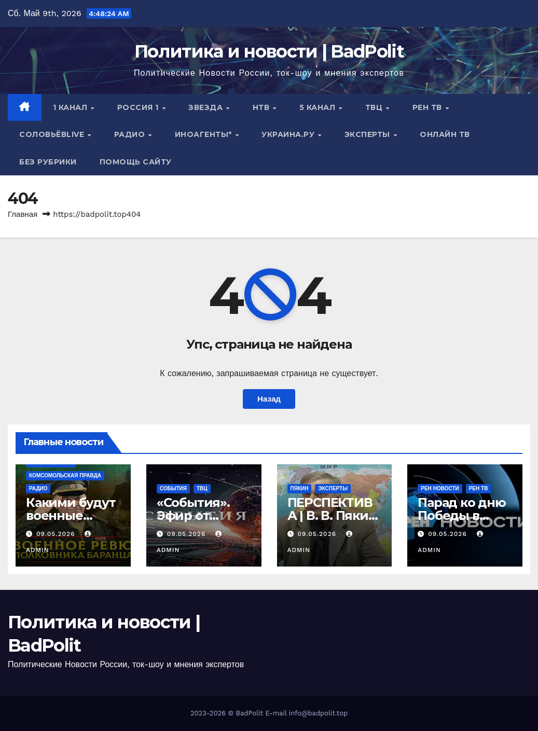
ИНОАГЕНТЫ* (204, 134)
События (173, 488)
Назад (269, 399)
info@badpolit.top (318, 713)
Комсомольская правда (65, 475)
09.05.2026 (56, 533)
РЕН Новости (440, 488)
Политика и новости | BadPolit (269, 51)
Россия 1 (139, 107)
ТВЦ (375, 107)
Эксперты (368, 134)
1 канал (71, 107)
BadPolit (249, 713)
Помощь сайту (136, 162)
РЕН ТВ (428, 107)
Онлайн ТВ (445, 134)
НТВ (262, 107)
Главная (22, 214)
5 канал (318, 107)
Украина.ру (289, 134)
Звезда (206, 107)
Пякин (300, 488)
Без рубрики (48, 162)
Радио (130, 134)
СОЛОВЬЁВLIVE (53, 134)
